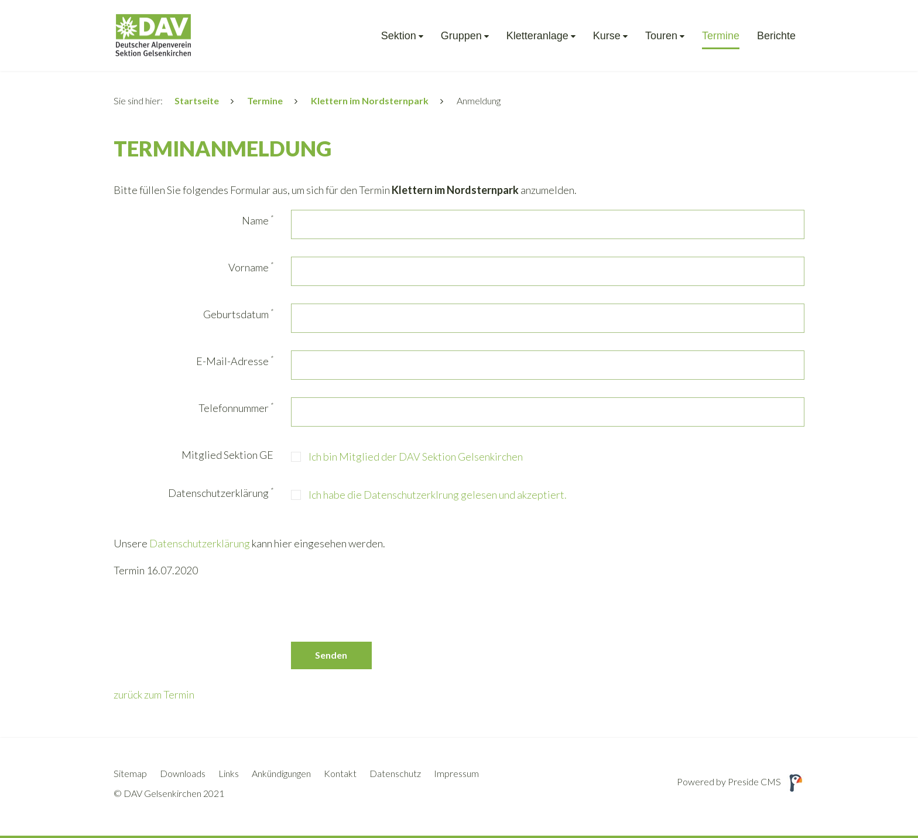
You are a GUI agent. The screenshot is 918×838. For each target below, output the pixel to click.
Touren (661, 36)
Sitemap (130, 773)
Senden (331, 654)
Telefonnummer (235, 408)
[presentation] (321, 601)
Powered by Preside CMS (740, 781)
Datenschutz (395, 773)
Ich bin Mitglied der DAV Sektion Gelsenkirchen (416, 456)
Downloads (182, 773)
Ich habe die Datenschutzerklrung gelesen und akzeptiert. (438, 494)
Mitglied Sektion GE (227, 454)
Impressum (456, 773)
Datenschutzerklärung (220, 493)
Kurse (607, 36)
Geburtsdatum (238, 314)
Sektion (398, 36)
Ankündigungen (281, 773)
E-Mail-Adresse (234, 361)
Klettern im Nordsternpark (370, 100)
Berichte (776, 36)
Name (257, 220)
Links (228, 773)
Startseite (196, 100)
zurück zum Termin (154, 694)
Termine (720, 36)
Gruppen (461, 36)
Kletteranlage (537, 36)
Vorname (250, 267)
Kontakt (340, 773)
